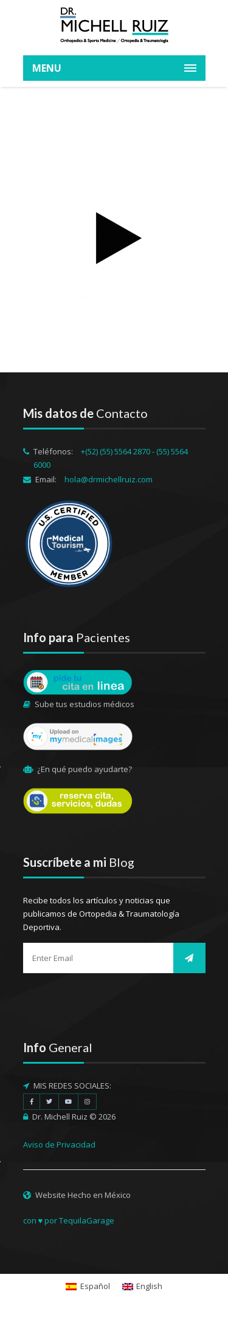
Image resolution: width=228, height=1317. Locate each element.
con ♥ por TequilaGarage (69, 1220)
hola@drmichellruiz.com (108, 479)
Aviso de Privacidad (59, 1144)
